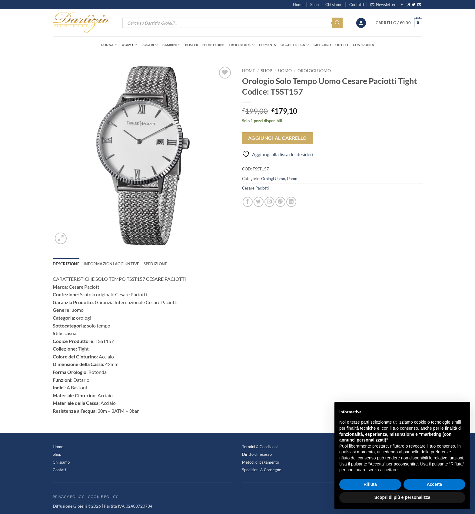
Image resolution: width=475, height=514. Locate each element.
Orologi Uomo (314, 70)
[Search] (337, 23)
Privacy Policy (68, 496)
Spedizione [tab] (155, 263)
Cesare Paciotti (255, 188)
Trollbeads (242, 45)
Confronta (363, 45)
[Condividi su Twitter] (259, 202)
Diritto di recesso (257, 454)
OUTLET (342, 45)
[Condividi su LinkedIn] (291, 202)
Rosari (149, 45)
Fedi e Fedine (213, 45)
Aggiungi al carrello (277, 138)
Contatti (356, 4)
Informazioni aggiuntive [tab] (111, 263)
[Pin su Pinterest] (280, 202)
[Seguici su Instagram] (408, 5)
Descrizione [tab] (66, 263)
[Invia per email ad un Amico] (269, 202)
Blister (191, 45)
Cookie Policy (103, 496)
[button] (383, 4)
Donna (109, 45)
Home (298, 4)
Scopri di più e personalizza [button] (402, 497)
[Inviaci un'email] (419, 5)
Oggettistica (295, 45)
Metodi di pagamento (260, 462)
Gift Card (322, 45)
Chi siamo (333, 4)
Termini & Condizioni (259, 446)
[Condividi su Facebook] (248, 202)
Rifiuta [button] (370, 484)
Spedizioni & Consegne (261, 469)
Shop (314, 4)
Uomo (129, 45)
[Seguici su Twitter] (413, 5)
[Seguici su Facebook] (402, 5)
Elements (267, 45)
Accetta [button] (434, 484)
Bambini (171, 45)
